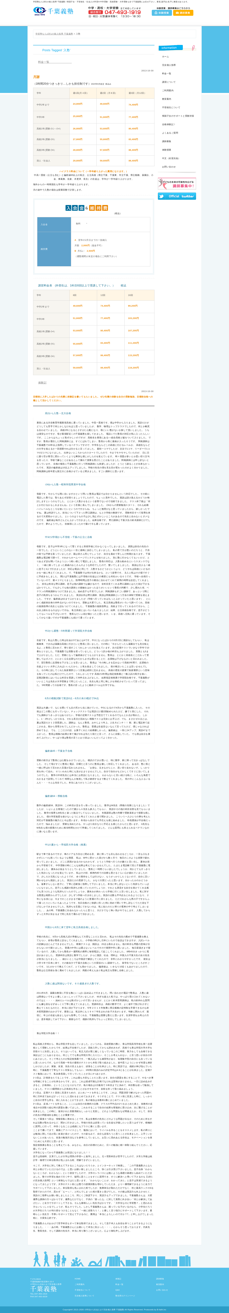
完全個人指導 (169, 65)
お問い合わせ (182, 22)
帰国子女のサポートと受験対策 (178, 116)
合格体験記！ (169, 124)
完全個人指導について (84, 1296)
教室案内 (128, 22)
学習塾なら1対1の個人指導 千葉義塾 (54, 34)
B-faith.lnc (161, 1310)
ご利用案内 (73, 22)
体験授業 (162, 13)
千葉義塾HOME (46, 22)
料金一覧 (101, 22)
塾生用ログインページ (125, 1296)
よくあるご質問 (170, 133)
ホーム (165, 56)
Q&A (155, 22)
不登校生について (171, 107)
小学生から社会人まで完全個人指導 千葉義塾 (104, 1310)
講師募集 (183, 13)
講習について (169, 82)
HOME (78, 1279)
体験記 (42, 382)
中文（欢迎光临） (171, 158)
